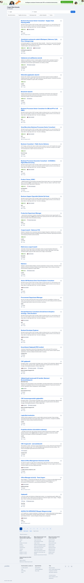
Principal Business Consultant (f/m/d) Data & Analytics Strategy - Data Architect (37, 312)
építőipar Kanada (51, 552)
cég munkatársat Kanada (38, 541)
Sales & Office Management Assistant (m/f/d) (35, 460)
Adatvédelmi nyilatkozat (53, 572)
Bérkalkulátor (51, 578)
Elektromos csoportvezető (29, 247)
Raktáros (24, 264)
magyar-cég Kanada (37, 539)
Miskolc (21, 550)
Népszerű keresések (24, 534)
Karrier (22, 572)
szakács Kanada (51, 541)
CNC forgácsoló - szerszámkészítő (31, 444)
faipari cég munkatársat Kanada (39, 550)
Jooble (11, 580)
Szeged (21, 539)
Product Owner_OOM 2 (28, 179)
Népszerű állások (22, 560)
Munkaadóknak (37, 567)
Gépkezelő (24, 494)
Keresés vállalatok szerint (53, 576)
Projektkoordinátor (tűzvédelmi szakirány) (34, 429)
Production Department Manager (31, 213)
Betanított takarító (26, 91)
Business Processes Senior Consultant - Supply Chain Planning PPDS (37, 21)
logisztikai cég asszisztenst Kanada (40, 554)
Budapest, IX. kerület (23, 552)
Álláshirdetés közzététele (66, 2)
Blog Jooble (37, 570)
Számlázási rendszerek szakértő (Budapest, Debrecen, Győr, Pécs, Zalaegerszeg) (39, 40)
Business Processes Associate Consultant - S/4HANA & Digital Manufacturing (38, 161)
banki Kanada (51, 553)
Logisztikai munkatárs (28, 415)
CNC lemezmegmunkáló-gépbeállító (32, 398)
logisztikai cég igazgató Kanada (39, 544)
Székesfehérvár (22, 547)
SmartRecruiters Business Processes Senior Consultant (38, 127)
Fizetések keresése (52, 575)
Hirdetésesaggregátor (39, 569)
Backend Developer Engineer (30, 330)
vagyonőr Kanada (52, 539)
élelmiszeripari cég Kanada (38, 547)
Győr (20, 541)
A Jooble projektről (24, 567)
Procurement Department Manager (32, 297)
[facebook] (65, 566)
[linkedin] (72, 566)
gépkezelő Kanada (52, 549)
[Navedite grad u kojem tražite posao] (43, 11)
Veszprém (21, 549)
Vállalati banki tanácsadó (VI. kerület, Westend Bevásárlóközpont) (35, 379)
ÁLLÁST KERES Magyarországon (54, 569)
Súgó (22, 569)
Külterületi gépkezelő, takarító (30, 75)
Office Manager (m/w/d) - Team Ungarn (33, 477)
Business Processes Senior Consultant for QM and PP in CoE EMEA (39, 109)
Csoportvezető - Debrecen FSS (30, 230)
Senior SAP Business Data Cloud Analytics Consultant (37, 280)
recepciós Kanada (52, 550)
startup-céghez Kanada (38, 549)
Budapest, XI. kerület (23, 553)
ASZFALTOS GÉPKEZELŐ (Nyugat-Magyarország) (36, 511)
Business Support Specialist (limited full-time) (35, 196)
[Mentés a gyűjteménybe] (61, 21)
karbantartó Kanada (52, 547)
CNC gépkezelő (25, 361)
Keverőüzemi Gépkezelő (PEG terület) (32, 347)
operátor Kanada (51, 544)
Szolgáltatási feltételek (53, 570)
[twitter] (68, 566)
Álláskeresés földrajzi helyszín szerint (26, 561)
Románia (21, 544)
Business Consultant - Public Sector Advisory (35, 144)
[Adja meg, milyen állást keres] (19, 11)
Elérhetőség (23, 570)
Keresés (73, 11)
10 (50, 528)
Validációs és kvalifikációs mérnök (31, 58)
